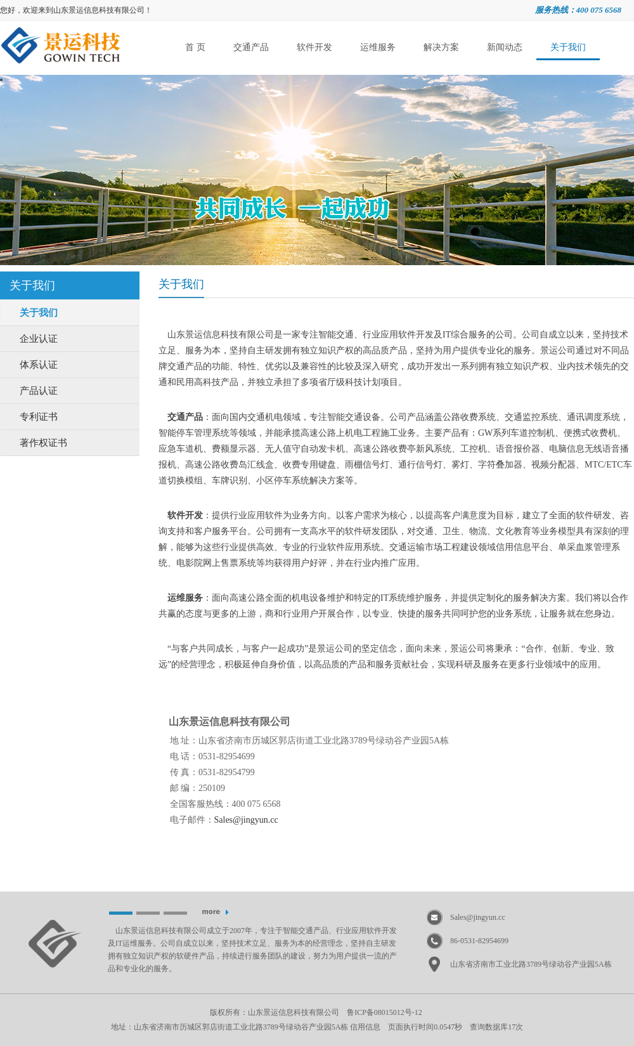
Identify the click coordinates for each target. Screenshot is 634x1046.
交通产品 (251, 47)
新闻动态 (504, 47)
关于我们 (568, 47)
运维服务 (378, 47)
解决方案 (441, 47)
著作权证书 (43, 443)
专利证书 (39, 417)
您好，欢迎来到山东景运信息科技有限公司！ (76, 10)
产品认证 (39, 391)
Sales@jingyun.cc (477, 917)
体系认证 (39, 365)
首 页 (195, 47)
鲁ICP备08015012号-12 (384, 1012)
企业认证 (39, 339)
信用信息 (365, 1027)
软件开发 (314, 47)
